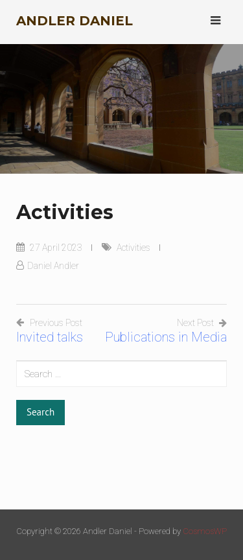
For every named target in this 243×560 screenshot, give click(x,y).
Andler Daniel (74, 21)
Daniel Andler (53, 266)
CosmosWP (205, 531)
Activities (133, 247)
